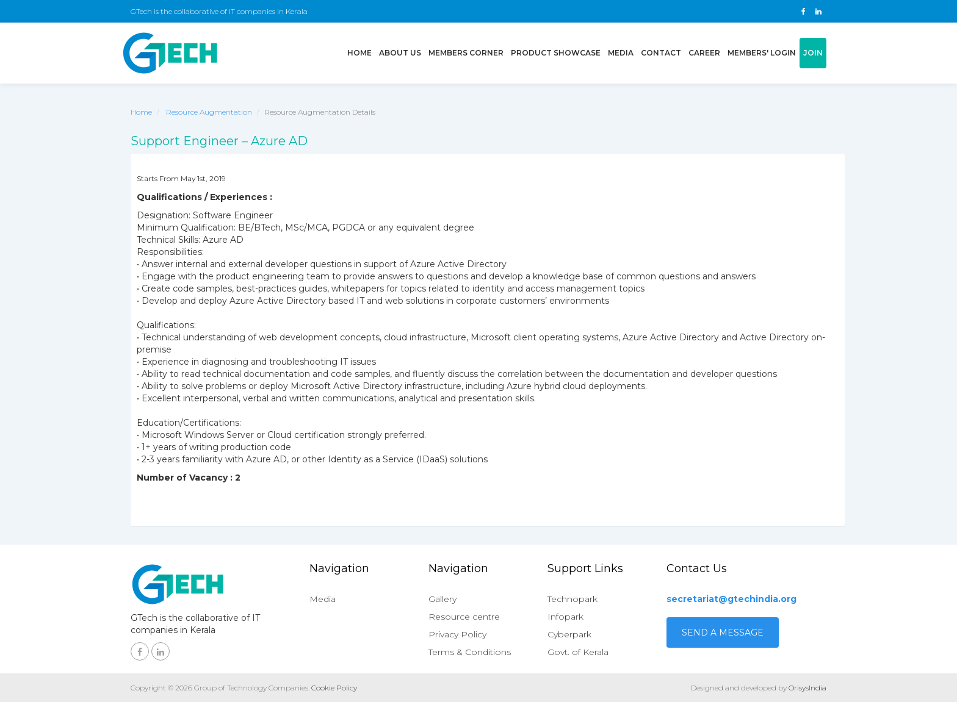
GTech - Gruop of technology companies (170, 53)
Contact (661, 52)
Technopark (572, 598)
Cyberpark (569, 634)
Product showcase (556, 52)
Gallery (442, 598)
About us (400, 52)
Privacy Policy (457, 634)
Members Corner (466, 52)
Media (621, 52)
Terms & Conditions (469, 651)
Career (704, 52)
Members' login (762, 52)
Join (813, 52)
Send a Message (723, 632)
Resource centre (464, 616)
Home (361, 51)
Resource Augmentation (209, 111)
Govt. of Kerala (578, 651)
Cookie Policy (334, 687)
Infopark (565, 616)
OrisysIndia (807, 687)
